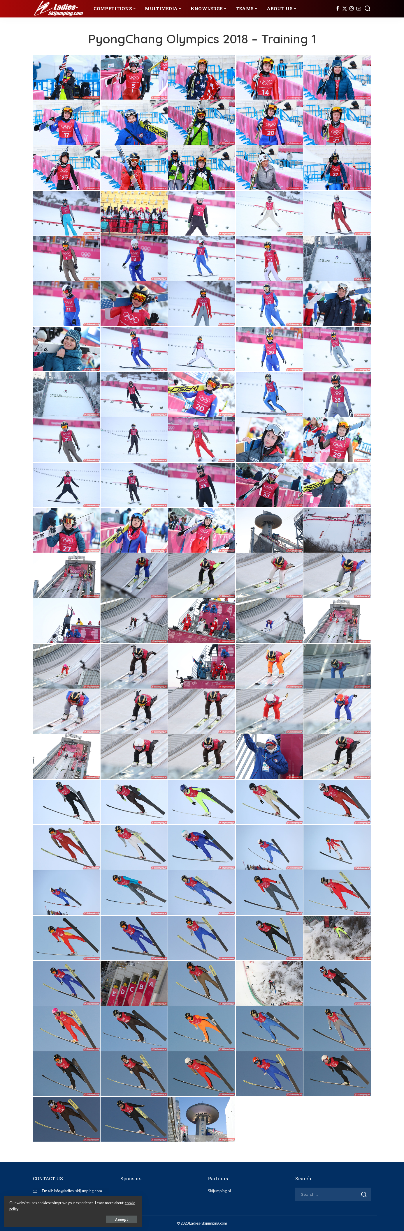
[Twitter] (344, 8)
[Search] (367, 8)
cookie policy (69, 1208)
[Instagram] (351, 8)
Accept (70, 1218)
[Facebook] (337, 8)
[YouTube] (358, 8)
